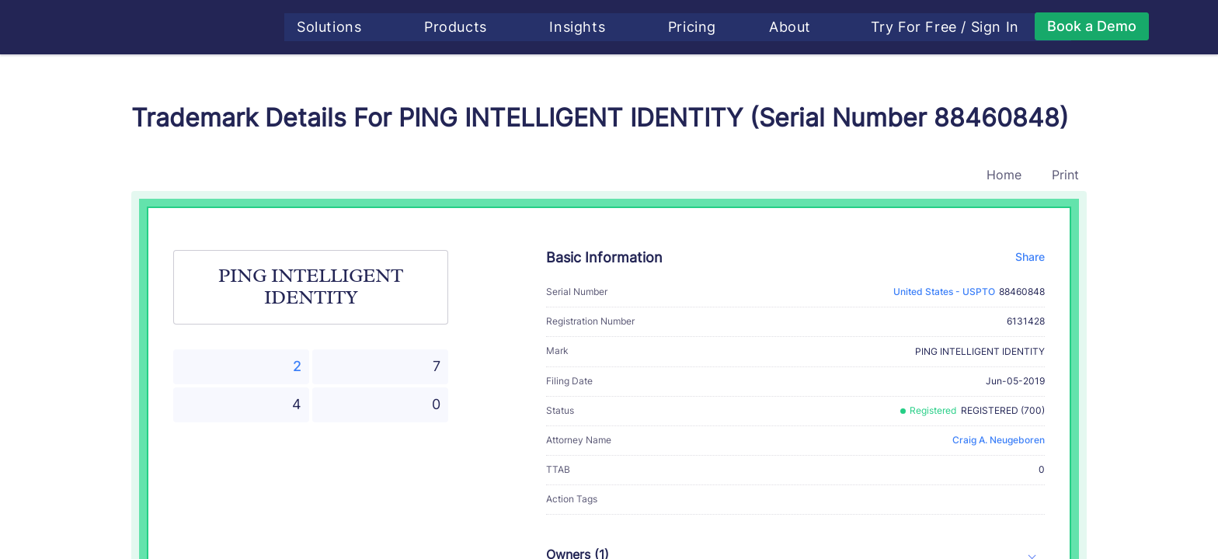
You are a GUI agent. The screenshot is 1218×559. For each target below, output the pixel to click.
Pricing (701, 27)
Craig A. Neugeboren (998, 440)
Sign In (1004, 27)
